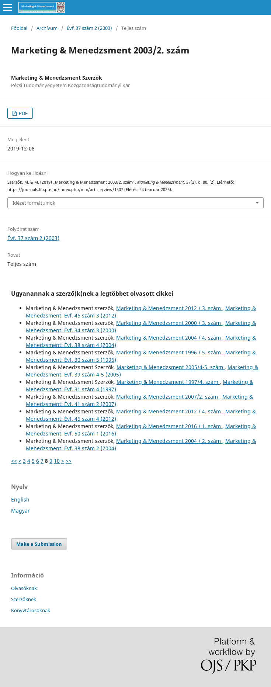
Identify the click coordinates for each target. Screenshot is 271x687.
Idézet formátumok (34, 202)
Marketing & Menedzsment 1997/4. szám (168, 381)
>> (69, 460)
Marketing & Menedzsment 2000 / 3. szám (169, 322)
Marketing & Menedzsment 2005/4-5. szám (171, 367)
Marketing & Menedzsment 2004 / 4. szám (169, 337)
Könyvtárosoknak (30, 610)
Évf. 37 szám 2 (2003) (89, 28)
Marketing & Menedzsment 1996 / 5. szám (169, 352)
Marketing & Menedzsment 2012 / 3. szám (169, 308)
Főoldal (19, 28)
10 (57, 460)
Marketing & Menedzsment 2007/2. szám (167, 396)
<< (14, 460)
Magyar (20, 510)
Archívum (47, 28)
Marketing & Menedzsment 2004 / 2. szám (169, 440)
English (20, 499)
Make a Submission (39, 544)
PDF (23, 113)
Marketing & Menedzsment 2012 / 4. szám (169, 411)
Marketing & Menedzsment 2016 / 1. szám (169, 426)
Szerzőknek (23, 599)
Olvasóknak (24, 588)
